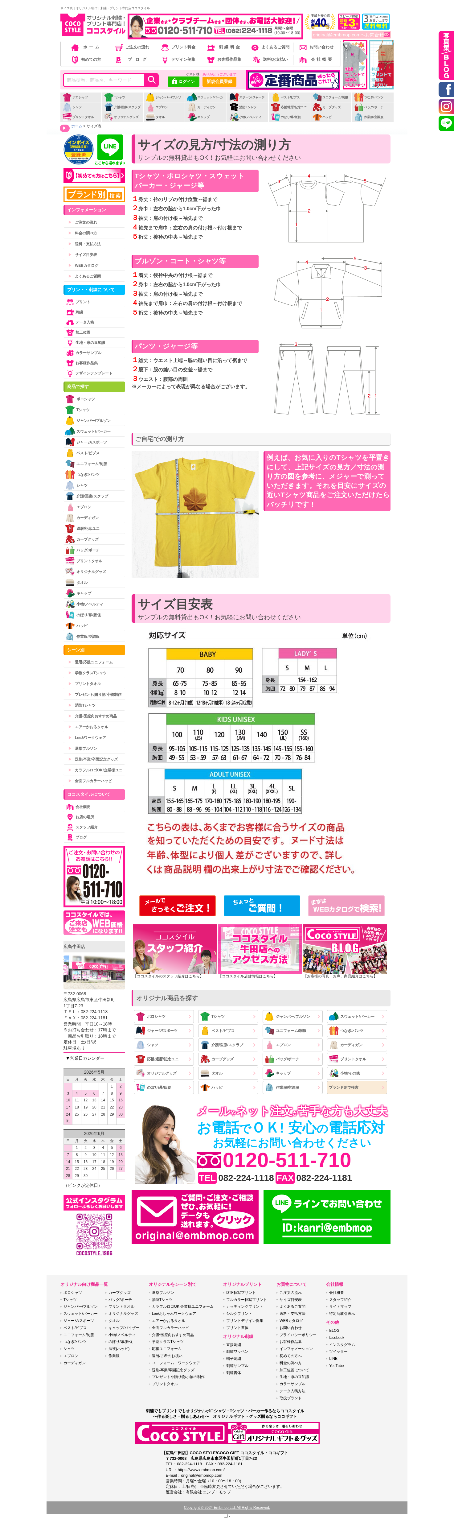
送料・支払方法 (84, 244)
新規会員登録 (219, 81)
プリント (77, 302)
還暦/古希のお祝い (167, 1356)
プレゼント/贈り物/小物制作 (94, 694)
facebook (336, 1337)
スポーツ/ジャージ (247, 97)
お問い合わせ (315, 47)
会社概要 (315, 59)
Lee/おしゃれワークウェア (174, 1313)
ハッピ (322, 117)
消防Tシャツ (242, 107)
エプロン (156, 107)
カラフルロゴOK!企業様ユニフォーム (183, 1306)
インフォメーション (296, 1349)
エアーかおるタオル (88, 727)
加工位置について (294, 1370)
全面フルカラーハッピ (90, 781)
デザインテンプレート (88, 373)
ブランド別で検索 (343, 1087)
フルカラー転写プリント (246, 1300)
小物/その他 (344, 1073)
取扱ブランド (291, 1398)
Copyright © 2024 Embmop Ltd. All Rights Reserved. (227, 1507)
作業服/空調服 (368, 117)
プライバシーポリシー (298, 1335)
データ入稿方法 (292, 1391)
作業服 (114, 1356)
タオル (155, 117)
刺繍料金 (223, 47)
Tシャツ (114, 97)
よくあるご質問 (269, 47)
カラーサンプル (83, 352)
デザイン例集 (177, 59)
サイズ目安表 (82, 254)
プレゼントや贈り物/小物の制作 (178, 1377)
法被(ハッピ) (118, 1349)
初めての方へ (291, 1356)
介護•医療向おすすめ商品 (92, 716)
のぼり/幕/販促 (286, 117)
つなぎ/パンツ (368, 97)
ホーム (85, 47)
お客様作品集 (223, 59)
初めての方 (85, 59)
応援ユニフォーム (167, 1349)
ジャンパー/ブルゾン (163, 100)
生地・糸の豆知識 (85, 342)
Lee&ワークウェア (87, 737)
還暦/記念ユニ (82, 528)
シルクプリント (239, 1313)
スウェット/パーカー (205, 100)
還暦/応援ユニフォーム (90, 662)
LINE (333, 1358)
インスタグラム (342, 1345)
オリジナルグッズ (121, 117)
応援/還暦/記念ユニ (289, 107)
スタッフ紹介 (81, 827)
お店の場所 (79, 817)
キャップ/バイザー (123, 1328)
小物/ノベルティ (245, 117)
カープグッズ (326, 107)
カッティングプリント (244, 1306)
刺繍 (74, 312)
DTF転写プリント (241, 1292)
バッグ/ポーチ (368, 107)
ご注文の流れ (131, 47)
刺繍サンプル (237, 1366)
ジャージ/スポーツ (157, 1030)
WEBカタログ (83, 265)
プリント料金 (177, 47)
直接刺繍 (233, 1345)
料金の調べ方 (82, 233)
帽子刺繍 (233, 1358)
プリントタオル (78, 117)
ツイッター (338, 1351)
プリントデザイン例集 (244, 1321)
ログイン (183, 82)
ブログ (131, 59)
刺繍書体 (233, 1373)
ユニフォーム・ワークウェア (176, 1363)
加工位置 (77, 332)
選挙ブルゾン (82, 748)
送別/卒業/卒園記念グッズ (93, 759)
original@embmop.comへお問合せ (351, 35)
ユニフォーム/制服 (330, 97)
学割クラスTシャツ (87, 673)
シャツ (72, 107)
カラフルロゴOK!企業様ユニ (95, 770)
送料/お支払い (270, 59)
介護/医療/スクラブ (122, 107)
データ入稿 (79, 322)
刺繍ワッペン (237, 1351)
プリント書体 (237, 1328)
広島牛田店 (74, 946)
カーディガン (201, 107)
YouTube (336, 1366)
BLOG (334, 1330)
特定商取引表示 (342, 1313)
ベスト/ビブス (285, 97)
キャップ (198, 117)
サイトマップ (340, 1306)
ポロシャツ (75, 97)
